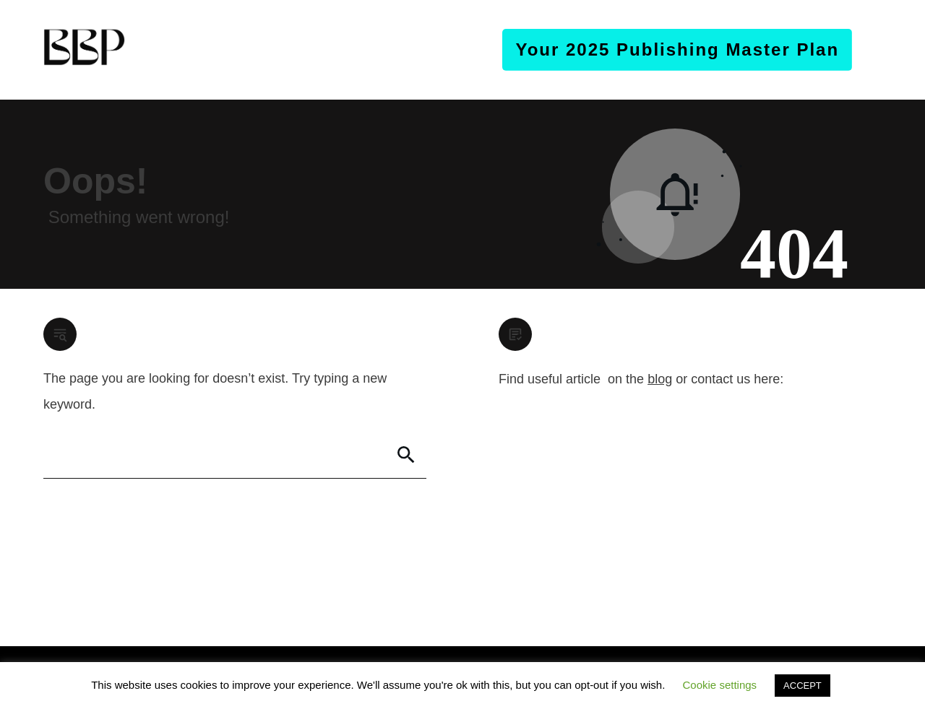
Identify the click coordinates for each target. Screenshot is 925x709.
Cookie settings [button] (720, 685)
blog (660, 379)
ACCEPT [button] (802, 685)
